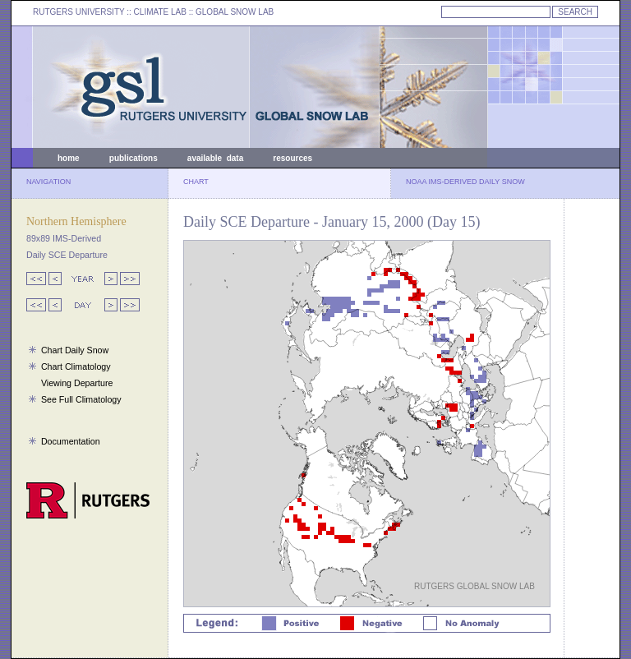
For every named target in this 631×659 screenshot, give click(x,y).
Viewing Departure (77, 383)
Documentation (70, 441)
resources (292, 158)
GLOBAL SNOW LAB (235, 11)
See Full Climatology (81, 399)
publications (133, 158)
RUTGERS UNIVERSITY (79, 11)
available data (215, 158)
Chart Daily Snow (74, 350)
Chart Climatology (76, 366)
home (69, 158)
